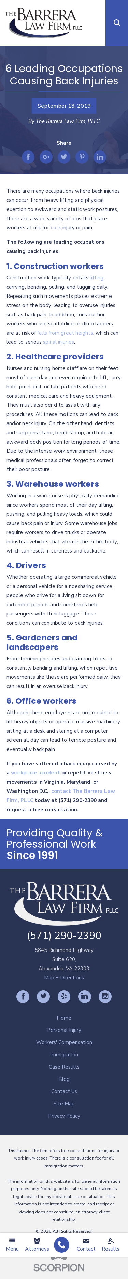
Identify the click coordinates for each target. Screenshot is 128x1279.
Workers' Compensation (64, 1042)
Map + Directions (64, 977)
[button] (116, 23)
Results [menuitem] (110, 1245)
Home (64, 1017)
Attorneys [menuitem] (37, 1245)
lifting (96, 277)
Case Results (64, 1067)
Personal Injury (64, 1030)
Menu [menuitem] (12, 1245)
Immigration (64, 1054)
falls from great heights (65, 333)
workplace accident (35, 772)
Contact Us (64, 1091)
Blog (64, 1079)
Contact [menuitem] (86, 1245)
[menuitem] (61, 1245)
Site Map (64, 1103)
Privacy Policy (64, 1116)
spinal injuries (58, 342)
